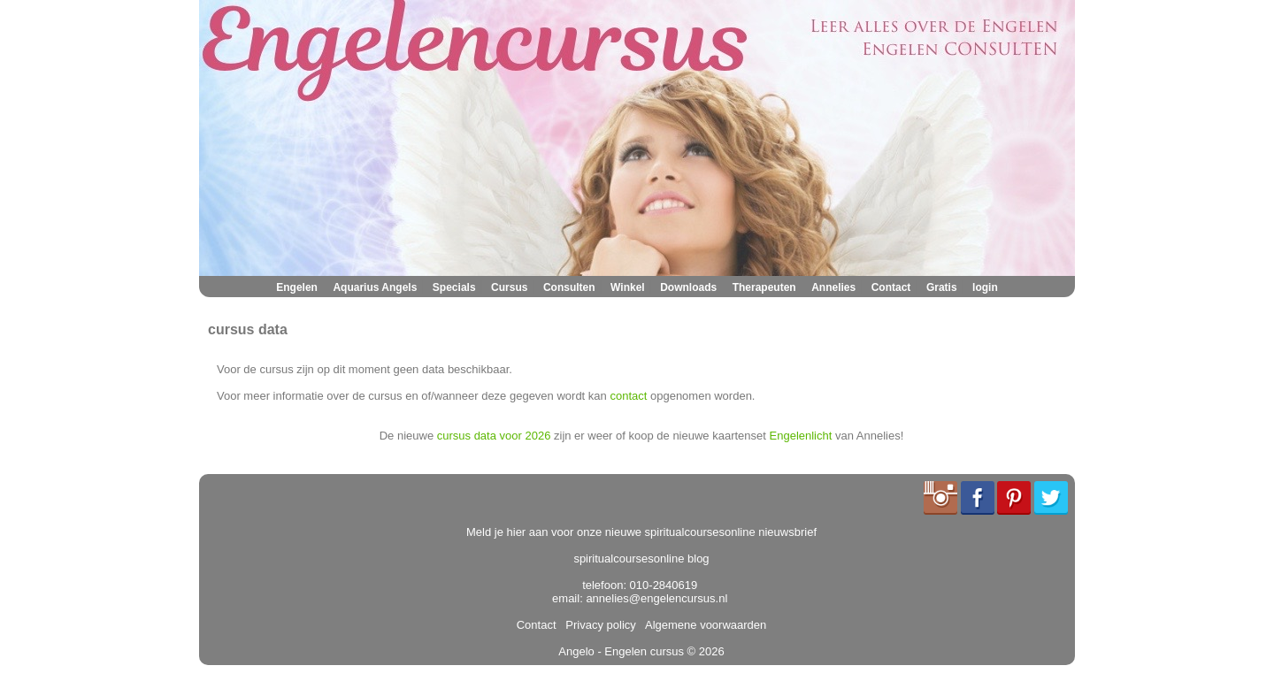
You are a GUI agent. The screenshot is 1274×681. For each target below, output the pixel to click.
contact (628, 395)
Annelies (833, 287)
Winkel (627, 287)
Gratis (941, 287)
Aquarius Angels (375, 287)
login (985, 287)
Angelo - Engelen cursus (621, 651)
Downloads (688, 287)
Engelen (297, 287)
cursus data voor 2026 (494, 435)
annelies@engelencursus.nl (656, 598)
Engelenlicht (801, 435)
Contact (891, 287)
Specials (454, 287)
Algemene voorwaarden (702, 624)
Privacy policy (597, 624)
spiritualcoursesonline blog (641, 558)
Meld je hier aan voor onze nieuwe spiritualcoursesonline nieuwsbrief (641, 532)
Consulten (569, 287)
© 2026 (704, 651)
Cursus (509, 287)
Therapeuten (764, 287)
